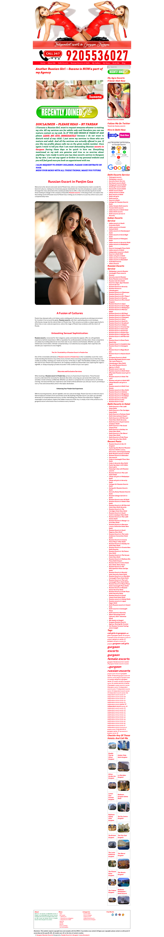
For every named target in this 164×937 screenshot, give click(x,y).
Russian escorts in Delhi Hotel (119, 371)
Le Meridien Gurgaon (122, 776)
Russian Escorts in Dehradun (118, 455)
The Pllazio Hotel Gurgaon (112, 873)
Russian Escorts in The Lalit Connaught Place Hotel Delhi (119, 581)
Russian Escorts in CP (116, 294)
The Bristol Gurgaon (112, 836)
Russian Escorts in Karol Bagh (119, 306)
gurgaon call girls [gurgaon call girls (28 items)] (121, 643)
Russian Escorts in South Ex (118, 321)
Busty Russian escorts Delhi (118, 279)
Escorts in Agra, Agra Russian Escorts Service (119, 283)
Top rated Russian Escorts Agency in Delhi (117, 366)
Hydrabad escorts (115, 261)
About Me (51, 63)
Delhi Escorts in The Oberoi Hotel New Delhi (118, 434)
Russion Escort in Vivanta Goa (119, 327)
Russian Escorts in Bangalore (119, 394)
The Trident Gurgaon (112, 891)
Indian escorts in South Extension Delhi (116, 224)
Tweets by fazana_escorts (116, 126)
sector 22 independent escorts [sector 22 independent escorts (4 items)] (116, 691)
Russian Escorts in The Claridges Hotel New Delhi (118, 510)
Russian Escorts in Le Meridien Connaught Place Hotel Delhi (119, 577)
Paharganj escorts (115, 177)
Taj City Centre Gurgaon (123, 817)
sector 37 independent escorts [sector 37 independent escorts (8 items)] (116, 705)
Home (42, 63)
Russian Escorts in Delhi (80, 63)
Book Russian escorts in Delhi (119, 453)
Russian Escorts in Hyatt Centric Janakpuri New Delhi (118, 514)
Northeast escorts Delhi (117, 183)
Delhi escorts (113, 198)
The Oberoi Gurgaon (121, 854)
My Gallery (96, 63)
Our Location (62, 915)
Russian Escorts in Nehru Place (119, 315)
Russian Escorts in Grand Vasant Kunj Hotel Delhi (117, 596)
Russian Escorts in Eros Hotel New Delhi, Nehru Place (119, 563)
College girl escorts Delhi (117, 185)
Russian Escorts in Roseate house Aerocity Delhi (118, 588)
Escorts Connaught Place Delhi (119, 248)
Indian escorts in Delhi (116, 250)
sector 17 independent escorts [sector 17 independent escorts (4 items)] (121, 689)
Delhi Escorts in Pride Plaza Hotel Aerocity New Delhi (118, 438)
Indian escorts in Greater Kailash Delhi (117, 228)
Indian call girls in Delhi (117, 256)
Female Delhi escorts (116, 208)
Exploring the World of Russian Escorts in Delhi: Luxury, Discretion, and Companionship (119, 449)
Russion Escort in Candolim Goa (119, 344)
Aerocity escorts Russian (117, 277)
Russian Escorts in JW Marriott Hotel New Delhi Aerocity (119, 506)
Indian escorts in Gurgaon (117, 258)
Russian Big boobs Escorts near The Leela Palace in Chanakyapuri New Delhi (119, 361)
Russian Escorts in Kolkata (118, 392)
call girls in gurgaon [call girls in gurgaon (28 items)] (116, 633)
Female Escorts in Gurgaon (69, 935)
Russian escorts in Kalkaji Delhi (119, 599)
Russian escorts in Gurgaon (89, 919)
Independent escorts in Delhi (118, 252)
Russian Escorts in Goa (116, 399)
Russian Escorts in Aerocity (118, 286)
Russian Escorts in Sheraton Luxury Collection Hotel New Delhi (119, 526)
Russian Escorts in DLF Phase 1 (119, 296)
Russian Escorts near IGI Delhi (119, 499)
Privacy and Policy (64, 925)
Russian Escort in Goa (116, 401)
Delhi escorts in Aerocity (117, 612)
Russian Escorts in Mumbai (118, 398)
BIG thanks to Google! (116, 620)
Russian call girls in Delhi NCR (119, 380)
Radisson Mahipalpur (122, 890)
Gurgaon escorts (87, 916)
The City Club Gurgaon (122, 836)
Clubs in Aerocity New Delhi (118, 463)
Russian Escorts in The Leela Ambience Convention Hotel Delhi (118, 536)
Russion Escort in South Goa (118, 330)
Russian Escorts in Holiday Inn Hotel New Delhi (119, 544)
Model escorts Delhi (116, 190)
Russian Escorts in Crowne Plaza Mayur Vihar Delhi (118, 540)
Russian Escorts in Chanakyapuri (115, 289)
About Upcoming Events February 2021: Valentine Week (117, 616)
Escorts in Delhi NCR (116, 254)
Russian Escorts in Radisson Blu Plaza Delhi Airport (119, 560)
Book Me (116, 63)
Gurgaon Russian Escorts (88, 918)
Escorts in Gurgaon (87, 915)
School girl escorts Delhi (117, 187)
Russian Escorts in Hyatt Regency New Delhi (117, 531)
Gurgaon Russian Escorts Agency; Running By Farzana (118, 623)
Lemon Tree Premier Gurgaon (111, 796)
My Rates (106, 63)
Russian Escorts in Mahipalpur (119, 307)
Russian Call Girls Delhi (117, 281)
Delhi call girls (114, 196)
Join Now (61, 922)
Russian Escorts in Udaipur (118, 325)
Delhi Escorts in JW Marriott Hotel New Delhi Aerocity (118, 419)
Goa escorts (113, 457)
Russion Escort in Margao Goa (119, 334)
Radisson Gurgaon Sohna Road (123, 796)
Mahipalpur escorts (115, 179)
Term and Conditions (64, 927)
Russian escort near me (117, 369)
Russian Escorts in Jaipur (117, 304)
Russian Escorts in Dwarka (118, 298)
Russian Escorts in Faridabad (118, 396)
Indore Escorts (114, 263)
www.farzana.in (84, 935)
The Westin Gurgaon (121, 873)
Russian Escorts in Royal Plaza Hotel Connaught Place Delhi (119, 584)
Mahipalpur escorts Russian (118, 271)
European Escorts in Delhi (117, 357)
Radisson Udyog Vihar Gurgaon (111, 817)
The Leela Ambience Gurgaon (111, 854)
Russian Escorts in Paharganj (119, 317)
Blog (123, 63)
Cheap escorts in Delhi (116, 192)
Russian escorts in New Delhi (119, 390)
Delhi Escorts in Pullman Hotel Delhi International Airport (119, 415)
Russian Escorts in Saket (117, 319)
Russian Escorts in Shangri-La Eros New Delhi (119, 521)
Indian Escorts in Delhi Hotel (118, 210)
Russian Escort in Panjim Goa (118, 332)
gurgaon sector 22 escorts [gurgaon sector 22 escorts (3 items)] (114, 673)
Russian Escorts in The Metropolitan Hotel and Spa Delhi (118, 568)
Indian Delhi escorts (115, 212)
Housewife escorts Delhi (117, 189)
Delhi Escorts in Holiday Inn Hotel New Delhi (118, 430)
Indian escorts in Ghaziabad (118, 260)
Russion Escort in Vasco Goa (118, 329)
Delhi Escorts (63, 63)
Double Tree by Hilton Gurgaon (111, 756)
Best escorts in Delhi (116, 194)
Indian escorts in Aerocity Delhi (119, 242)
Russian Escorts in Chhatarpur (119, 292)
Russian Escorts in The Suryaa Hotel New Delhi (119, 556)
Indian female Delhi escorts (118, 206)
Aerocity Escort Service (117, 181)
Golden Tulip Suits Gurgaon (122, 756)
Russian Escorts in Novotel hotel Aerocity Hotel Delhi (118, 573)
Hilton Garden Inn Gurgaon (112, 776)
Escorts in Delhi (114, 200)
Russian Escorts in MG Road (118, 313)
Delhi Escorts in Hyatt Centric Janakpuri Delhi (119, 423)
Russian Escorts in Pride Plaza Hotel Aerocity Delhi (119, 592)
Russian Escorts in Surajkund (118, 323)
